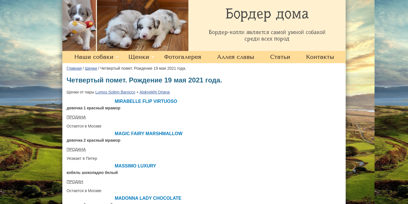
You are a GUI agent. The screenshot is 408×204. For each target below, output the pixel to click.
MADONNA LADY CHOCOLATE (148, 198)
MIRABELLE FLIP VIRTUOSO (146, 101)
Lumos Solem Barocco (115, 92)
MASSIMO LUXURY (135, 165)
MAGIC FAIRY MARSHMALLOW (148, 133)
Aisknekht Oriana (154, 92)
